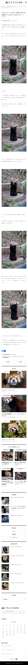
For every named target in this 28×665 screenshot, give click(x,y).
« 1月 (3, 636)
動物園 (14, 534)
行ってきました (13, 354)
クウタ (4, 356)
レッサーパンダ (19, 356)
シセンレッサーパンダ (10, 356)
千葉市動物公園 (6, 354)
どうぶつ (14, 531)
